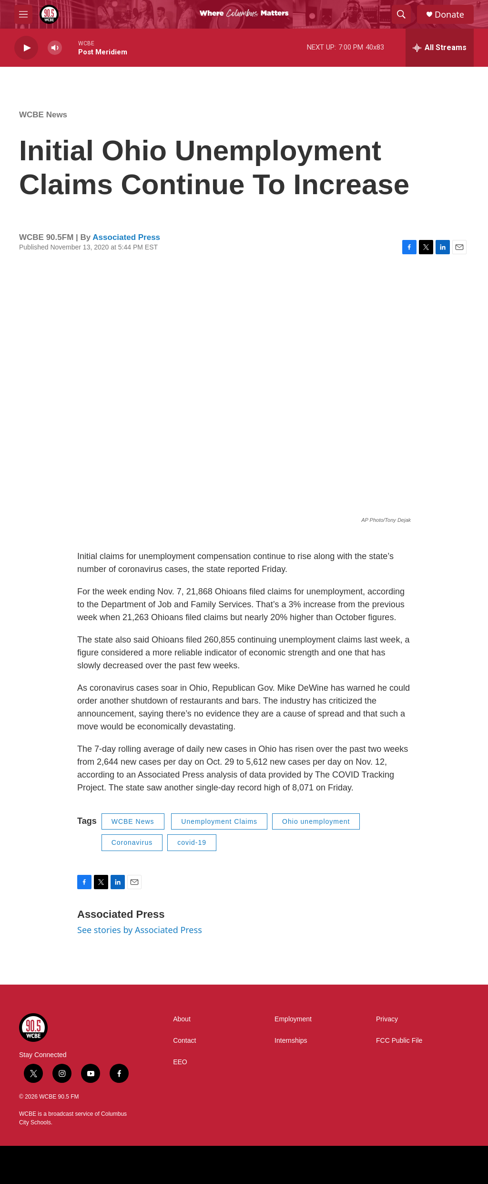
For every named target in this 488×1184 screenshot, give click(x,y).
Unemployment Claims (219, 821)
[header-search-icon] (401, 14)
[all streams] (440, 48)
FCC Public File (399, 1040)
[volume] (55, 48)
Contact (184, 1040)
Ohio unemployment (316, 821)
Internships (290, 1040)
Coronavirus (132, 842)
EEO (180, 1062)
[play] (26, 47)
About (182, 1019)
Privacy (387, 1019)
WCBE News (43, 114)
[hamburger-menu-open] (23, 14)
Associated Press (126, 237)
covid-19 (191, 842)
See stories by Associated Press (139, 929)
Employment (293, 1019)
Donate (449, 15)
